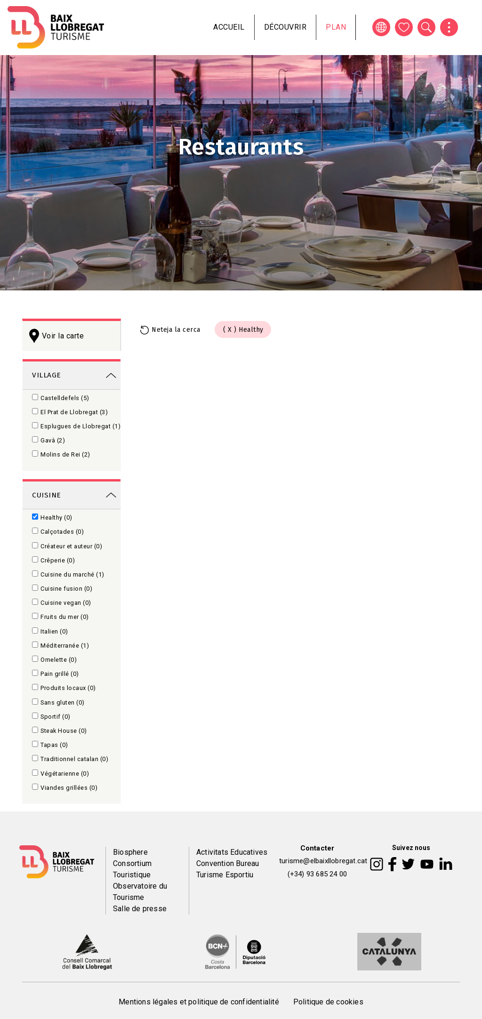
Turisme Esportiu (224, 874)
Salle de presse (140, 908)
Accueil (229, 27)
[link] (71, 374)
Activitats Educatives (231, 852)
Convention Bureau (227, 863)
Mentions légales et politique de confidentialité (199, 1001)
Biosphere (130, 852)
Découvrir (285, 27)
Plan (336, 27)
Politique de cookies (328, 1001)
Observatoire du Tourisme (140, 892)
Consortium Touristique (132, 869)
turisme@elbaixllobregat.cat (323, 861)
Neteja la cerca (176, 330)
